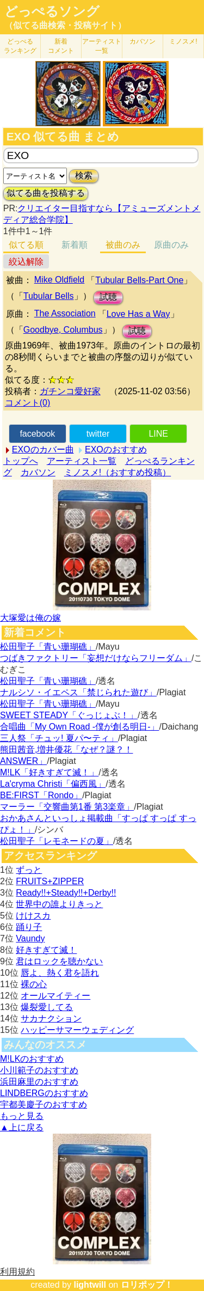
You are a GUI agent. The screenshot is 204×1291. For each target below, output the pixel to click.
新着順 (74, 244)
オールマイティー (55, 995)
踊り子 (29, 927)
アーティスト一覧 (81, 461)
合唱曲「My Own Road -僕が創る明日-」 (79, 726)
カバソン (142, 41)
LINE (158, 433)
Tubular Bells (48, 296)
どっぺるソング (52, 11)
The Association (65, 313)
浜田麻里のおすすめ (39, 1081)
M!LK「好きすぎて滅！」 (49, 772)
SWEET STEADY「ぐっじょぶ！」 (69, 715)
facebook (37, 433)
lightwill (89, 1284)
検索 (83, 175)
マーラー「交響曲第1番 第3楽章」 (67, 806)
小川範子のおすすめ (39, 1070)
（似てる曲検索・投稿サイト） (65, 25)
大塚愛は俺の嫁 (30, 617)
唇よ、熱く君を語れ (60, 972)
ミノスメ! (183, 41)
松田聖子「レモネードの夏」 (56, 841)
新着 (61, 46)
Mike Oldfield (59, 279)
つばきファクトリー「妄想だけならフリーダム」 (95, 658)
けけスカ (33, 915)
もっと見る (22, 1116)
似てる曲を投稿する (46, 193)
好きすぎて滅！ (46, 950)
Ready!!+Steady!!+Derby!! (66, 892)
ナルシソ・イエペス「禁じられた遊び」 (78, 692)
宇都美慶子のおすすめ (43, 1104)
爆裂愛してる (47, 1007)
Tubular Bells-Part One (139, 280)
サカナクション (51, 1018)
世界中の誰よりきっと (59, 904)
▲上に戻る (22, 1127)
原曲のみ (171, 244)
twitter (98, 433)
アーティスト (101, 46)
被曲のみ (123, 244)
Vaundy (30, 938)
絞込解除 (26, 261)
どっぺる (20, 46)
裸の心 (34, 984)
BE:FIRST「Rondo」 (41, 795)
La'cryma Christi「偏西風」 (53, 783)
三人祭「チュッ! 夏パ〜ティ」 (59, 738)
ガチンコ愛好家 (70, 391)
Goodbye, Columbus (63, 329)
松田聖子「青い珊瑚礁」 (48, 646)
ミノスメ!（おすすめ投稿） (117, 472)
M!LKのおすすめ (32, 1058)
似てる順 (26, 244)
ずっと (29, 869)
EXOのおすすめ (116, 449)
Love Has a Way (138, 314)
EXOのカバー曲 (43, 449)
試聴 (108, 297)
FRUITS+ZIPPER (50, 881)
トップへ (20, 461)
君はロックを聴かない (59, 961)
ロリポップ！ (147, 1284)
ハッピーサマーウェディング (77, 1030)
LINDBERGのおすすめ (44, 1093)
